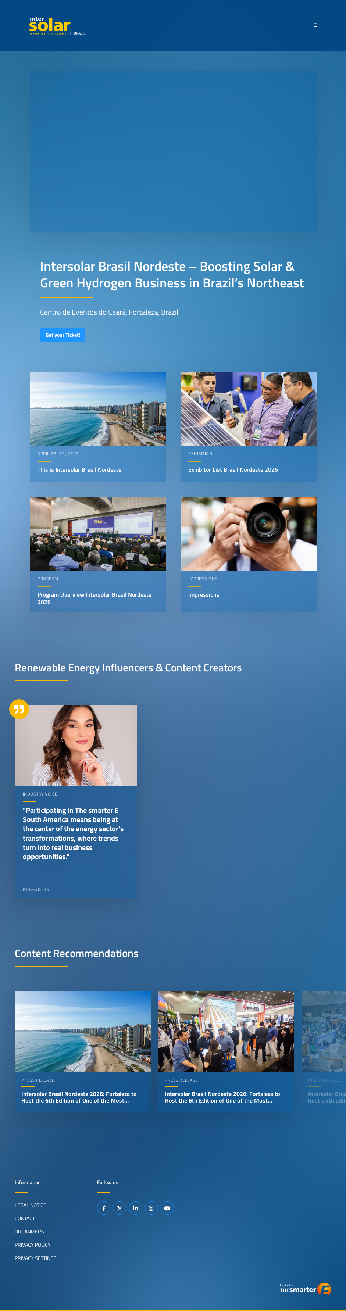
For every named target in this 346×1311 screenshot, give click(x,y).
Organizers (29, 1232)
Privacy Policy (33, 1245)
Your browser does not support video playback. (173, 151)
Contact (25, 1218)
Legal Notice (30, 1205)
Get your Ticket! (63, 335)
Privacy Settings (36, 1258)
